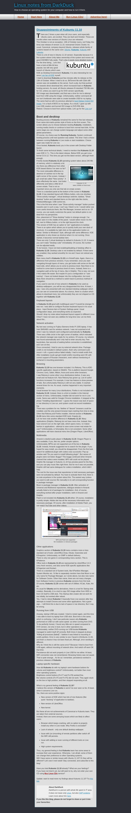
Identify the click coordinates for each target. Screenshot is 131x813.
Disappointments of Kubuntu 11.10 (59, 29)
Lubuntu (40, 52)
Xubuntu (83, 50)
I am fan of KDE (47, 75)
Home (21, 17)
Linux (69, 793)
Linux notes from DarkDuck (44, 5)
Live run (88, 109)
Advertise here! (98, 17)
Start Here (36, 17)
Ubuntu (67, 50)
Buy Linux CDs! (74, 17)
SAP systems (84, 793)
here (69, 796)
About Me (54, 17)
